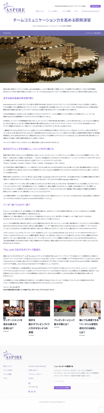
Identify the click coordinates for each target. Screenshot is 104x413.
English (84, 6)
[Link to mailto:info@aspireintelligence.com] (39, 383)
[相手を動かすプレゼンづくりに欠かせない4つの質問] (39, 301)
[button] (4, 318)
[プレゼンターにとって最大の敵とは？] (64, 301)
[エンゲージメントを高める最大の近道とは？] (14, 301)
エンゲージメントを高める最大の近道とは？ (12, 324)
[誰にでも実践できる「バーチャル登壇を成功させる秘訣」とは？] (90, 301)
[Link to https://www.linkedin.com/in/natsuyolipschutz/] (37, 391)
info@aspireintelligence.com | (64, 6)
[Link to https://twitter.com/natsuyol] (31, 391)
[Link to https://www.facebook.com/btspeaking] (29, 391)
